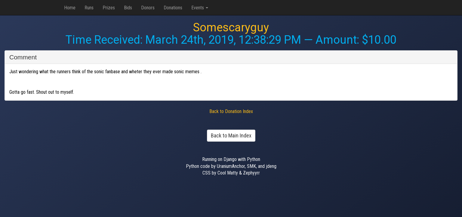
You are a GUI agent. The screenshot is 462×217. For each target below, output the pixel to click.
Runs (89, 8)
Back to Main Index (231, 135)
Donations (173, 8)
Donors (148, 8)
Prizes (109, 8)
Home (69, 8)
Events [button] (199, 8)
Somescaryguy (231, 27)
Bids (128, 8)
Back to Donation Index (231, 111)
